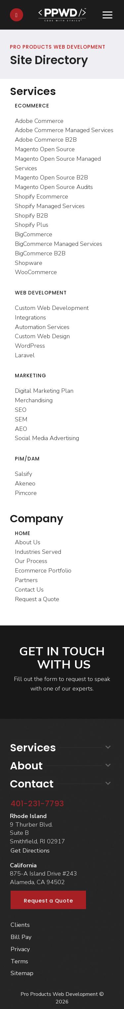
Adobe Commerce (39, 121)
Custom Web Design (42, 336)
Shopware (28, 263)
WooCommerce (36, 272)
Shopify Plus (31, 225)
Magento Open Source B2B (51, 177)
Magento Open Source (45, 149)
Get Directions (30, 851)
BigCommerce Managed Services (58, 244)
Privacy (20, 949)
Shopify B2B (31, 216)
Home (22, 533)
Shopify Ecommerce (41, 196)
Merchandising (34, 400)
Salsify (23, 474)
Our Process (31, 561)
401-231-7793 (37, 803)
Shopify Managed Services (50, 206)
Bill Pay (21, 937)
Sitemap (22, 973)
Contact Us (29, 590)
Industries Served (38, 552)
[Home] (62, 14)
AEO (21, 429)
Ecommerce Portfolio (43, 571)
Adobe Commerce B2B (46, 140)
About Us (27, 542)
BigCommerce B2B (40, 253)
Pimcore (26, 493)
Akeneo (25, 483)
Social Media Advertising (47, 438)
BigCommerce (33, 234)
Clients (20, 925)
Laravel (25, 355)
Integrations (30, 317)
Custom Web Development (52, 308)
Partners (26, 580)
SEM (21, 419)
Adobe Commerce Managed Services (64, 130)
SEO (20, 410)
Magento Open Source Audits (54, 187)
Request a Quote (37, 599)
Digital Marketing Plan (44, 391)
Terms (19, 961)
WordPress (30, 346)
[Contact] (16, 14)
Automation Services (42, 327)
